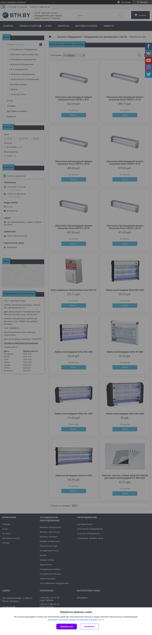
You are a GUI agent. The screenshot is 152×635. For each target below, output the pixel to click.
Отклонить (89, 626)
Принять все (66, 626)
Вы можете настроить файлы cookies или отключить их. (75, 620)
